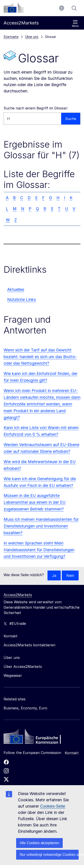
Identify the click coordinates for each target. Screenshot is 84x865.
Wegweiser (13, 675)
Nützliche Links (21, 299)
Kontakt (72, 753)
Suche (74, 8)
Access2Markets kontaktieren (29, 645)
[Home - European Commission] (36, 737)
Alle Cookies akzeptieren (39, 843)
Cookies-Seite (52, 806)
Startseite (11, 37)
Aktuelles (15, 289)
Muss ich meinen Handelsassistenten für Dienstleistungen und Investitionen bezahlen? (41, 526)
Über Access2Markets (23, 666)
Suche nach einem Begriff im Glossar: (36, 108)
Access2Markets (18, 595)
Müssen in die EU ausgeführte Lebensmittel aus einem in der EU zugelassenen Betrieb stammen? (35, 502)
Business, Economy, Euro (25, 708)
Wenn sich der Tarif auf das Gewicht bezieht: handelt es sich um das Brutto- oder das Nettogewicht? (40, 357)
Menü (75, 24)
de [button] (61, 8)
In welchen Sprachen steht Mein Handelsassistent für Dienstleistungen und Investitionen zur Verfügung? (39, 550)
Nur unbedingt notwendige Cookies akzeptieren (49, 854)
